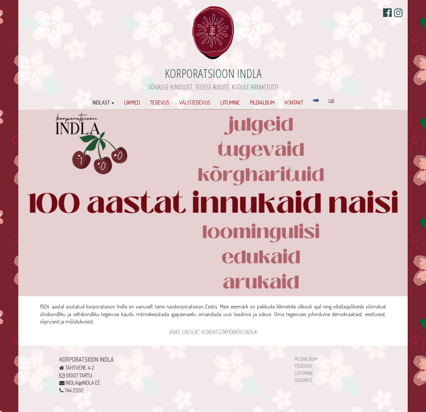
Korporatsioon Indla (213, 73)
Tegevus (159, 102)
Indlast (103, 102)
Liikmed (132, 102)
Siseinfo (303, 380)
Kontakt (294, 102)
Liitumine (230, 102)
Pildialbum (262, 102)
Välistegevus (194, 102)
